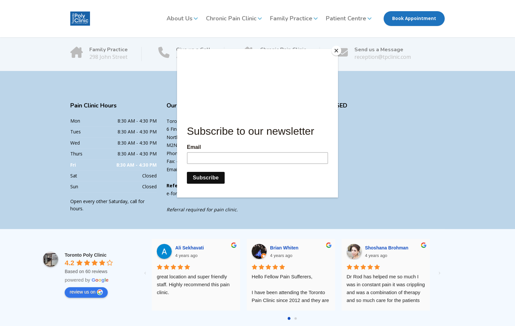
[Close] (336, 51)
